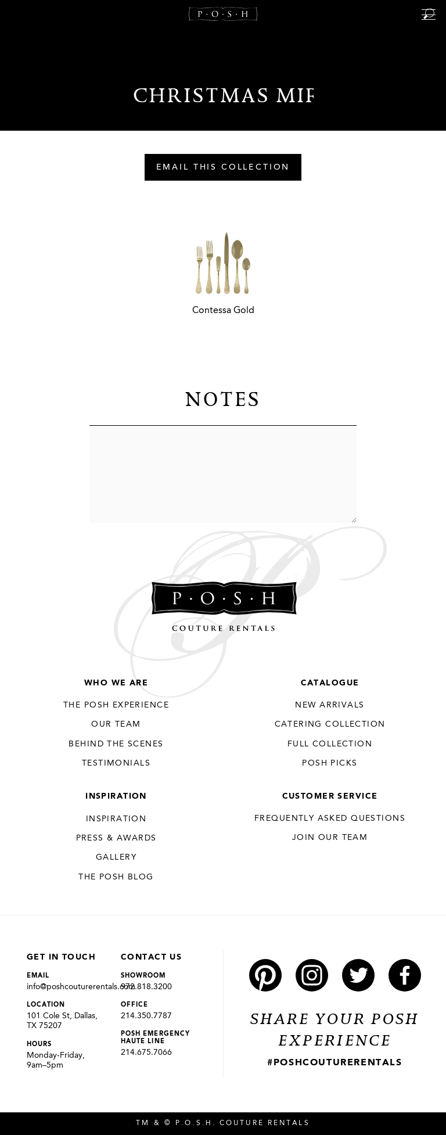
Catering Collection (330, 724)
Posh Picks (329, 763)
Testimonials (116, 763)
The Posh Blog (115, 877)
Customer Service (330, 796)
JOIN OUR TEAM (330, 838)
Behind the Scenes (116, 744)
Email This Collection (223, 168)
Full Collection (329, 744)
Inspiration (116, 796)
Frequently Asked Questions (329, 818)
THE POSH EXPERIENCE (116, 705)
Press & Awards (116, 838)
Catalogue (330, 683)
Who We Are (116, 683)
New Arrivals (329, 705)
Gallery (116, 857)
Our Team (116, 724)
